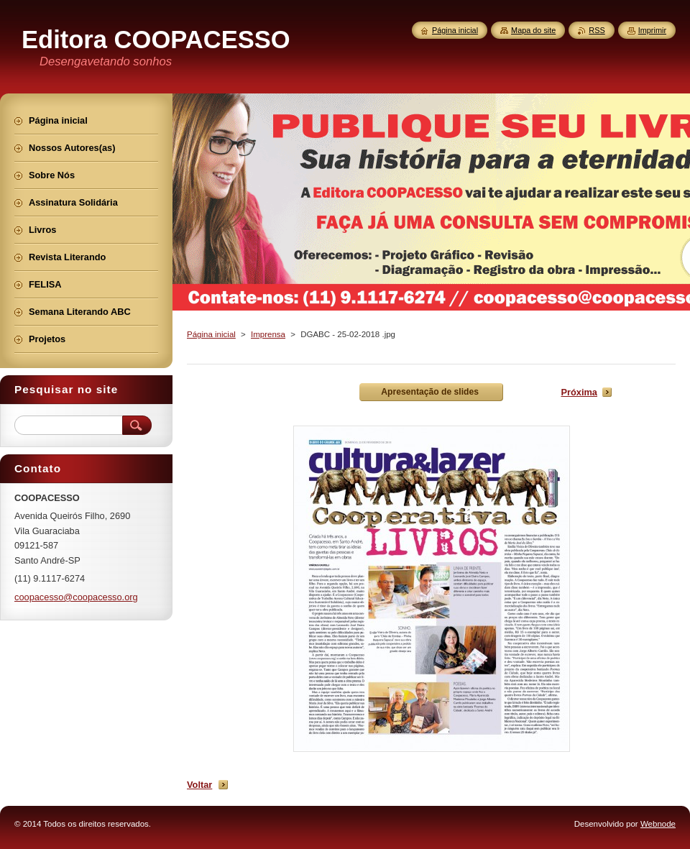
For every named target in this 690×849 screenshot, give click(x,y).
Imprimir (652, 30)
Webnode (658, 824)
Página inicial (211, 334)
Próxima (579, 392)
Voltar (199, 784)
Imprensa (268, 334)
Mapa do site (533, 30)
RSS (596, 30)
